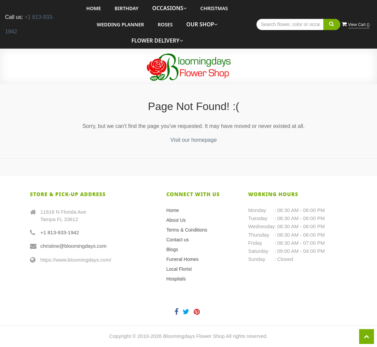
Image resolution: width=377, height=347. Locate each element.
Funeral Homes (182, 259)
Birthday (127, 8)
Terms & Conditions (186, 230)
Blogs (172, 249)
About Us (176, 220)
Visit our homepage (193, 140)
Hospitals (176, 279)
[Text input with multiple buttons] (298, 24)
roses (165, 24)
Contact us (177, 239)
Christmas (214, 8)
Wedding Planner (120, 24)
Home (93, 8)
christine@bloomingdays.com (74, 246)
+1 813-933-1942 (60, 232)
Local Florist (179, 269)
